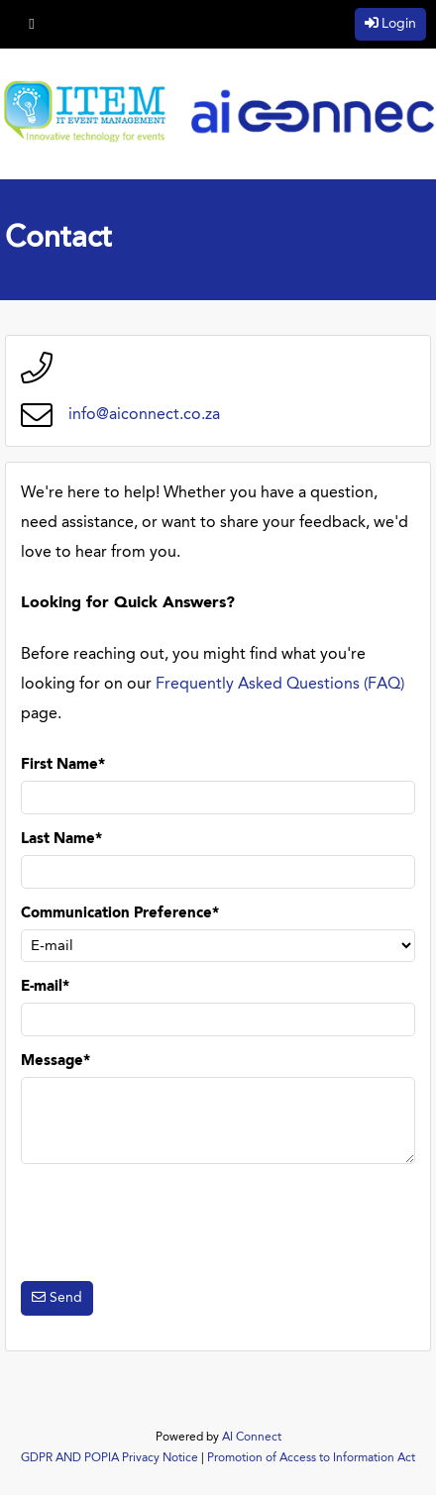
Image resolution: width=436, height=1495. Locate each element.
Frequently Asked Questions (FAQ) (280, 685)
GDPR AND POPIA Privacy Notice (109, 1458)
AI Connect (251, 1437)
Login (399, 24)
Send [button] (66, 1298)
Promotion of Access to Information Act (311, 1458)
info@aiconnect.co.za (144, 415)
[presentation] (171, 1222)
